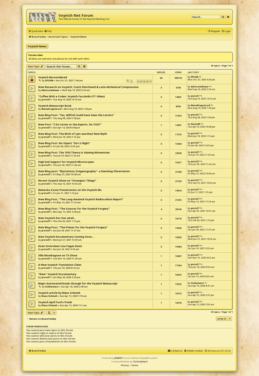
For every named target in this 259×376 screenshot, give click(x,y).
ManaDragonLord (51, 108)
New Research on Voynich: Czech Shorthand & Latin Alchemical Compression (88, 87)
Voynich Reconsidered (52, 77)
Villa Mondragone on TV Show (57, 255)
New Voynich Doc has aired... (57, 218)
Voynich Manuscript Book (54, 105)
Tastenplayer (140, 361)
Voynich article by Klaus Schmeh (59, 293)
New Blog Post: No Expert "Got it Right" (64, 143)
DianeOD (195, 124)
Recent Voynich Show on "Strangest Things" (67, 180)
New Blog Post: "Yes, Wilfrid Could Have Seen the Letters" (76, 115)
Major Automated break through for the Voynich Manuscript (78, 283)
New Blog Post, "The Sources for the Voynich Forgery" (74, 208)
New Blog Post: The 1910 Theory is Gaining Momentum (74, 152)
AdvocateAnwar (50, 90)
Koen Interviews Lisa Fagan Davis (60, 246)
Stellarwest (52, 286)
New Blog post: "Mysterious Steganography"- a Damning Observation (84, 171)
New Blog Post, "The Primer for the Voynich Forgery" (73, 227)
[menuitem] (48, 31)
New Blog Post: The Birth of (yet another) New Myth (72, 133)
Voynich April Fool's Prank (55, 302)
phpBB (117, 358)
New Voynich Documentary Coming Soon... (66, 236)
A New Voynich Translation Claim (59, 264)
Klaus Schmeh (49, 296)
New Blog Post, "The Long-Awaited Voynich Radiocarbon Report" (80, 199)
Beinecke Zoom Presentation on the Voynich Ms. (70, 190)
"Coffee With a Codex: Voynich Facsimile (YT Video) (71, 96)
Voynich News (37, 46)
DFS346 (49, 80)
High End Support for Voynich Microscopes (66, 162)
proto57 (45, 99)
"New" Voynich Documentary (57, 274)
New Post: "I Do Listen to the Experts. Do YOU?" (70, 124)
